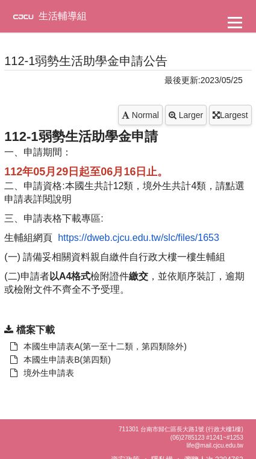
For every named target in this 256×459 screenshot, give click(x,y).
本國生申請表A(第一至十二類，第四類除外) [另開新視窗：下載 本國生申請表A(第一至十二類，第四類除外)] (98, 346)
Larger (186, 115)
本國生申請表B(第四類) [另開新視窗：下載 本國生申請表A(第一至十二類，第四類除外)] (60, 359)
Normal (140, 115)
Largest (230, 115)
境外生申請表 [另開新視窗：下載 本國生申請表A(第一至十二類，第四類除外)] (42, 373)
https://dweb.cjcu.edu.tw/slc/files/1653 (138, 238)
